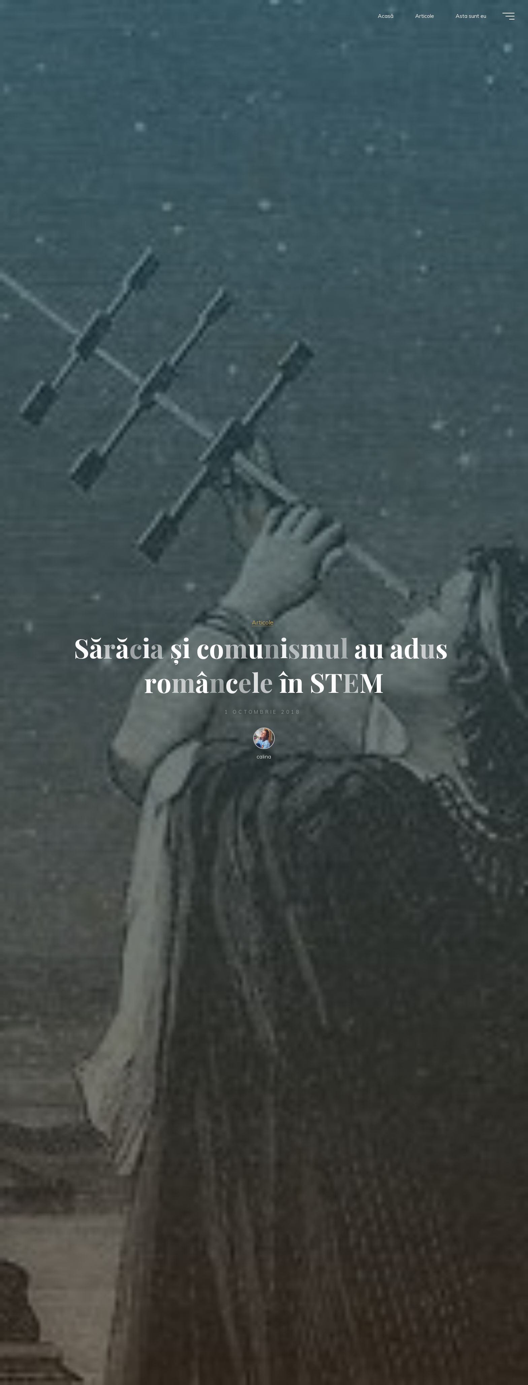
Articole (262, 622)
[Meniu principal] (508, 16)
